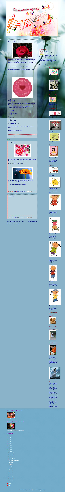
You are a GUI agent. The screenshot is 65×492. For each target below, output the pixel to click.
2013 (9, 449)
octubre (11, 456)
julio (10, 469)
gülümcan (11, 196)
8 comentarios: (22, 136)
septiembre (12, 458)
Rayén (46, 51)
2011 (9, 483)
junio (11, 471)
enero (11, 481)
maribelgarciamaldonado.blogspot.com (19, 184)
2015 (9, 445)
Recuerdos (11, 142)
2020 (9, 435)
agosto (11, 467)
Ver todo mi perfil (42, 64)
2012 (9, 451)
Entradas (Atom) (16, 224)
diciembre (11, 452)
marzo (11, 477)
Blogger (44, 490)
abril (11, 474)
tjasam (33, 490)
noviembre (12, 454)
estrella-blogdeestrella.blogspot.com (15, 130)
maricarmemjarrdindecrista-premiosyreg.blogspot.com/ (18, 66)
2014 (9, 447)
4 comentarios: (22, 217)
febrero (11, 478)
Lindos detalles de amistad (16, 41)
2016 (9, 443)
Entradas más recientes (13, 221)
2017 (9, 441)
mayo (11, 473)
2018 (9, 439)
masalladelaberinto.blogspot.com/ (18, 163)
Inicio (23, 221)
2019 (9, 437)
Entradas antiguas (32, 221)
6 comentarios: (22, 191)
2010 (9, 485)
